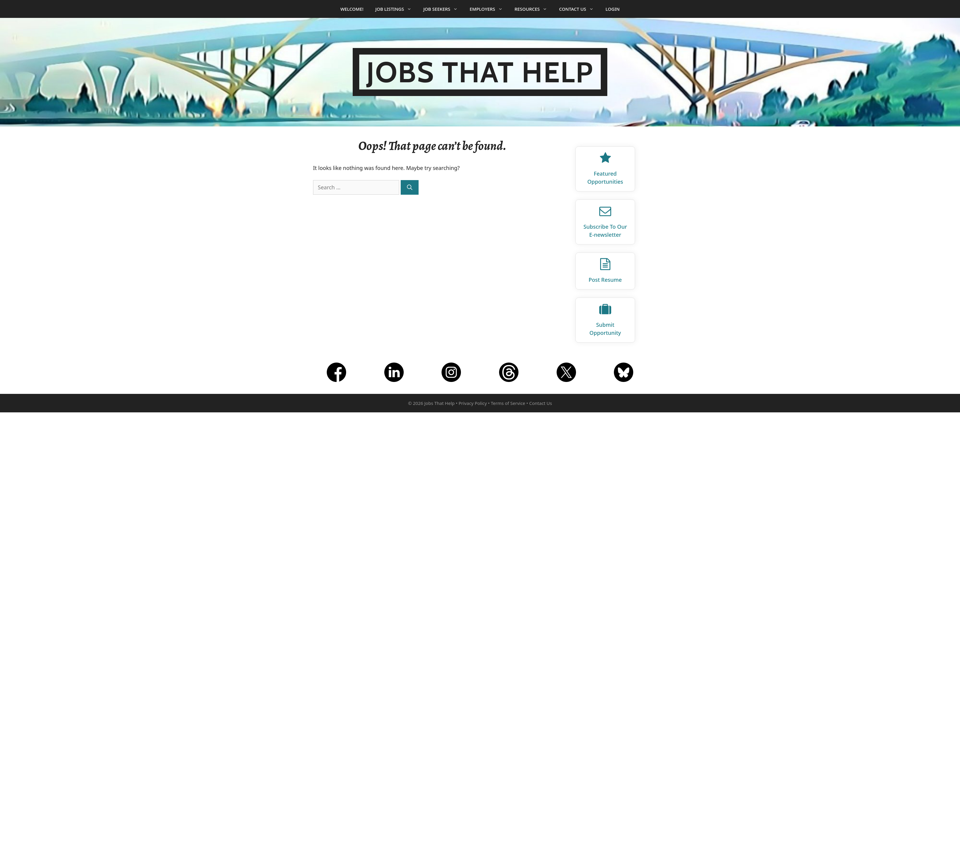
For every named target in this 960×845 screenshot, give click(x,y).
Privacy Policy (473, 403)
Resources (534, 9)
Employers (489, 9)
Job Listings (396, 9)
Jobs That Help (480, 72)
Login (613, 9)
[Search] (410, 187)
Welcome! (351, 9)
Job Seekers (443, 9)
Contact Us (579, 9)
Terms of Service (508, 403)
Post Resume (605, 279)
